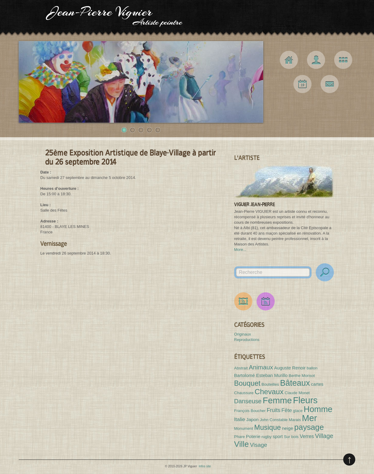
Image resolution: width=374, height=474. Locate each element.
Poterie (253, 436)
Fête (286, 410)
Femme (277, 400)
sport (278, 436)
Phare (239, 436)
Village (324, 436)
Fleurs (305, 400)
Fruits (273, 410)
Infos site (205, 466)
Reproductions (247, 339)
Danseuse (248, 401)
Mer (309, 418)
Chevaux (269, 392)
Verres (307, 436)
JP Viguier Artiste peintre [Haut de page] (187, 18)
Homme (318, 409)
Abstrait (241, 368)
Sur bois (291, 436)
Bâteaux (295, 383)
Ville (241, 444)
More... (240, 249)
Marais (295, 419)
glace (298, 410)
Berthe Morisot (302, 375)
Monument (243, 428)
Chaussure (244, 393)
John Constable (274, 419)
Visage (258, 445)
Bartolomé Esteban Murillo (261, 375)
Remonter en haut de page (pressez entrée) (349, 459)
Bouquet (247, 383)
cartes (317, 384)
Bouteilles (270, 384)
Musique (267, 427)
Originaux (242, 334)
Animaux (261, 367)
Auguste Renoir (289, 367)
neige (287, 428)
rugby (266, 436)
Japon (252, 419)
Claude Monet (297, 393)
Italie (239, 419)
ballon (312, 368)
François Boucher (250, 410)
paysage (309, 427)
